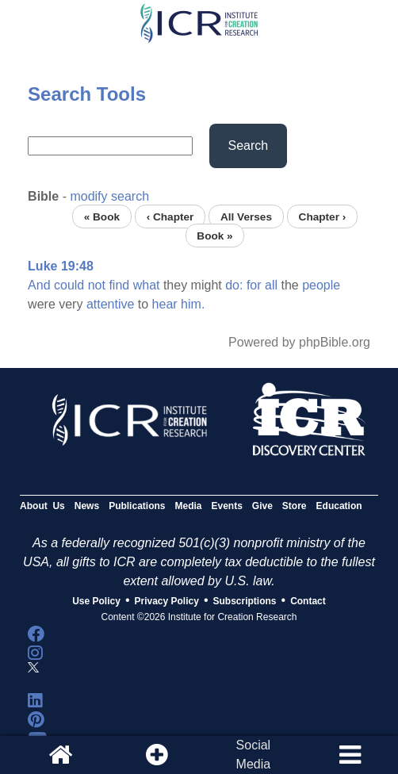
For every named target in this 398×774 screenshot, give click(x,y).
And (39, 285)
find (119, 285)
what (146, 285)
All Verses (246, 216)
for (254, 285)
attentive (110, 304)
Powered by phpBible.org (299, 342)
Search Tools (87, 94)
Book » (214, 235)
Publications (137, 506)
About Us (42, 506)
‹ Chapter (170, 216)
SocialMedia (253, 754)
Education (339, 506)
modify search (109, 196)
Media (187, 506)
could (69, 285)
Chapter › (322, 216)
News (87, 506)
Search (248, 145)
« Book (102, 216)
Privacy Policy (167, 601)
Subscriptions (245, 601)
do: (234, 285)
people (321, 285)
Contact (308, 601)
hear (165, 304)
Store (294, 506)
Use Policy (96, 601)
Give (262, 506)
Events (226, 506)
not (96, 285)
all (271, 285)
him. (193, 304)
